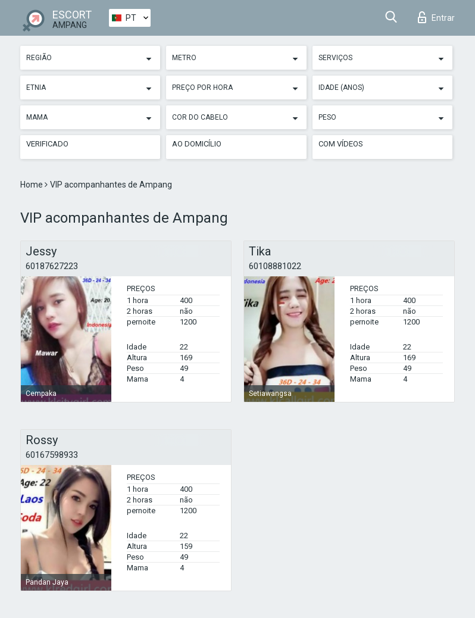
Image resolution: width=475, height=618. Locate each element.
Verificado (47, 143)
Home (32, 184)
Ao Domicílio (196, 143)
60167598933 (52, 455)
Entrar (436, 17)
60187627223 (52, 266)
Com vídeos (340, 143)
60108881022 (275, 266)
